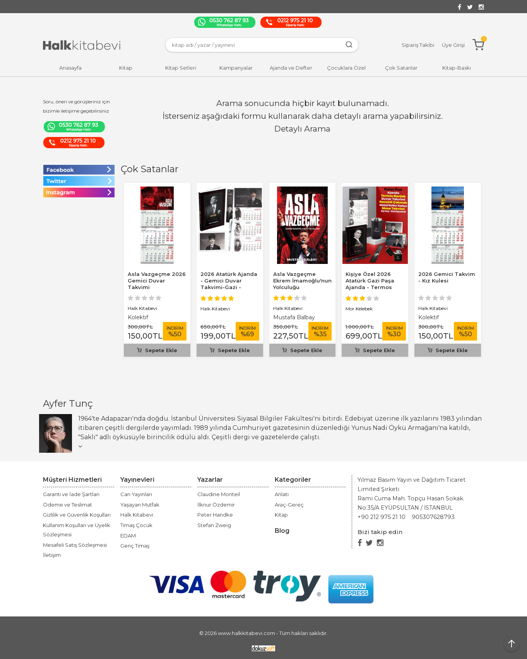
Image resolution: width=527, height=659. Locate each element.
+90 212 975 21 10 (382, 517)
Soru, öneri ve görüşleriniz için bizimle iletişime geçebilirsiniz (76, 106)
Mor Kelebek (359, 309)
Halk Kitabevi (142, 308)
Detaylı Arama (302, 129)
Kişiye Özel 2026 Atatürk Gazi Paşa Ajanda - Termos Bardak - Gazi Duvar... (370, 287)
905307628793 (433, 517)
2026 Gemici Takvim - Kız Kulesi (446, 277)
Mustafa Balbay (294, 317)
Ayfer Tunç (68, 403)
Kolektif (138, 317)
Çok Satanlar (149, 169)
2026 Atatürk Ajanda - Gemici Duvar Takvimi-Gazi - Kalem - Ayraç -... (228, 284)
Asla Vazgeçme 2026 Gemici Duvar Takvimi (157, 280)
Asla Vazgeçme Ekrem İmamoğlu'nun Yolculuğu (302, 280)
